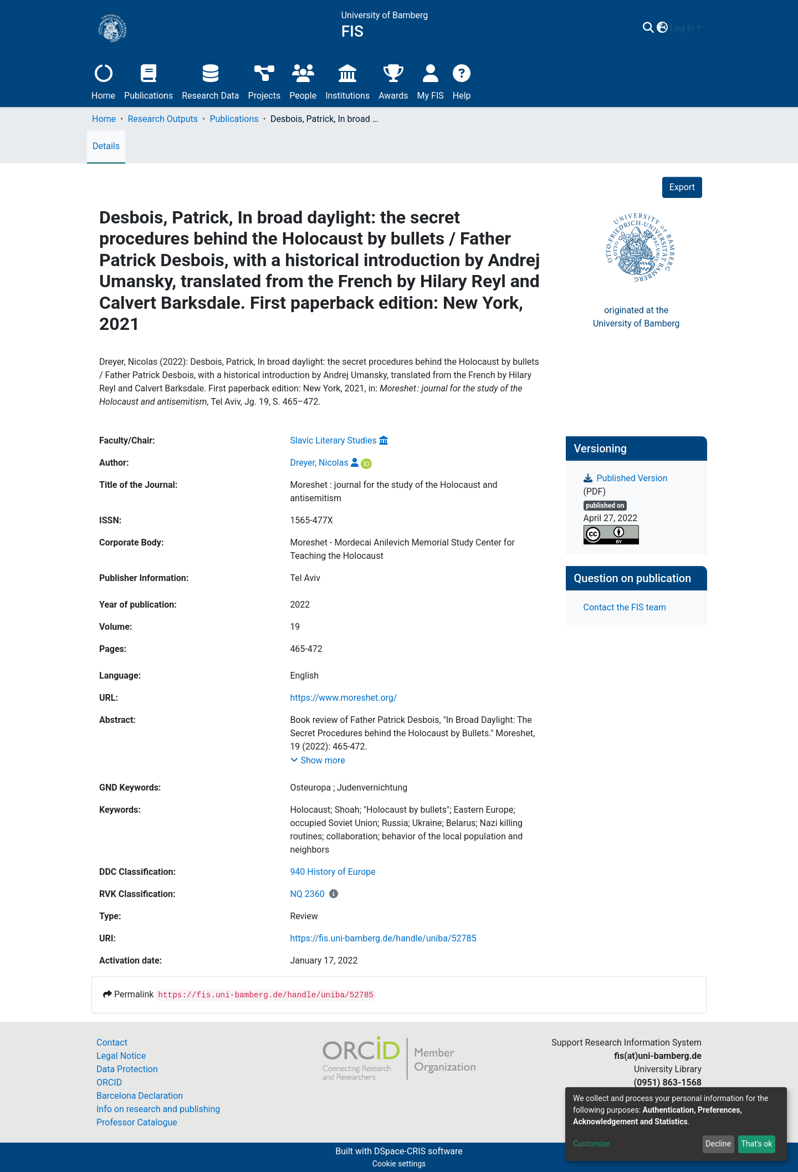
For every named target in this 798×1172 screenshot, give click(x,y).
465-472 (306, 649)
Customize (591, 1143)
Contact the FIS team (625, 607)
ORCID (109, 1082)
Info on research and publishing (158, 1109)
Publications (148, 80)
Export (682, 187)
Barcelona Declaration (139, 1096)
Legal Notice (121, 1056)
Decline (718, 1143)
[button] (662, 28)
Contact (111, 1042)
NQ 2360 (307, 894)
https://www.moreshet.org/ (343, 697)
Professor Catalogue (136, 1122)
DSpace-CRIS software (418, 1151)
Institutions (347, 80)
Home (103, 80)
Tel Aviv (305, 578)
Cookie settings (399, 1163)
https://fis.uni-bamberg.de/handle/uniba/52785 (383, 938)
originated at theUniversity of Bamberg (636, 317)
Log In (682, 28)
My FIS (430, 80)
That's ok (756, 1143)
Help (462, 80)
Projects (264, 80)
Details (106, 146)
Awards (393, 80)
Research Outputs (162, 119)
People (302, 80)
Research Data (210, 80)
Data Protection (127, 1069)
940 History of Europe (332, 872)
